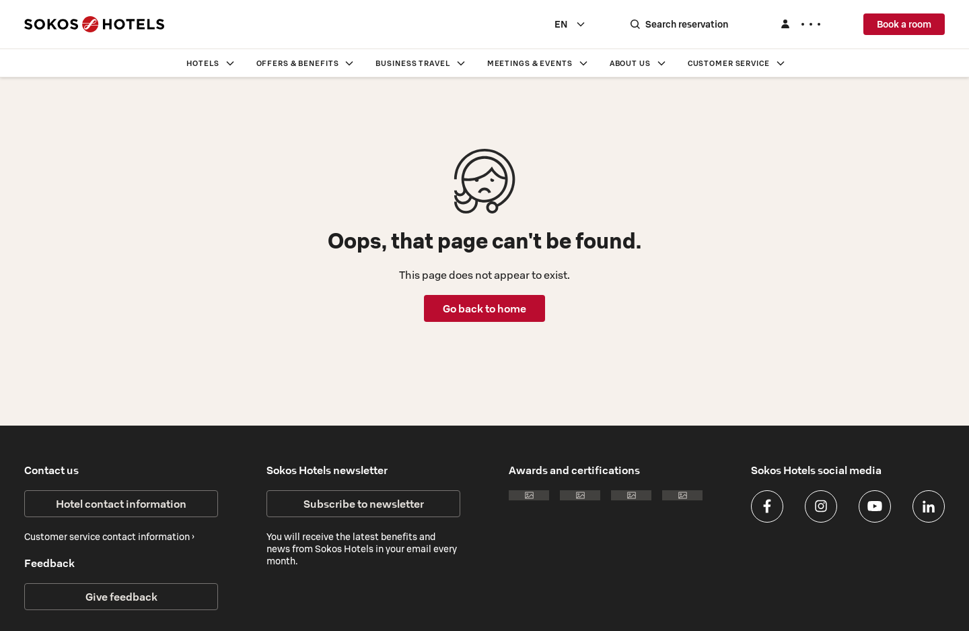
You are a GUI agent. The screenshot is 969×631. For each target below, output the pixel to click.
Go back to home (484, 308)
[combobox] (570, 24)
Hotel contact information (121, 503)
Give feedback (121, 596)
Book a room (904, 24)
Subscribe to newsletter (363, 503)
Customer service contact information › (109, 537)
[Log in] (800, 24)
